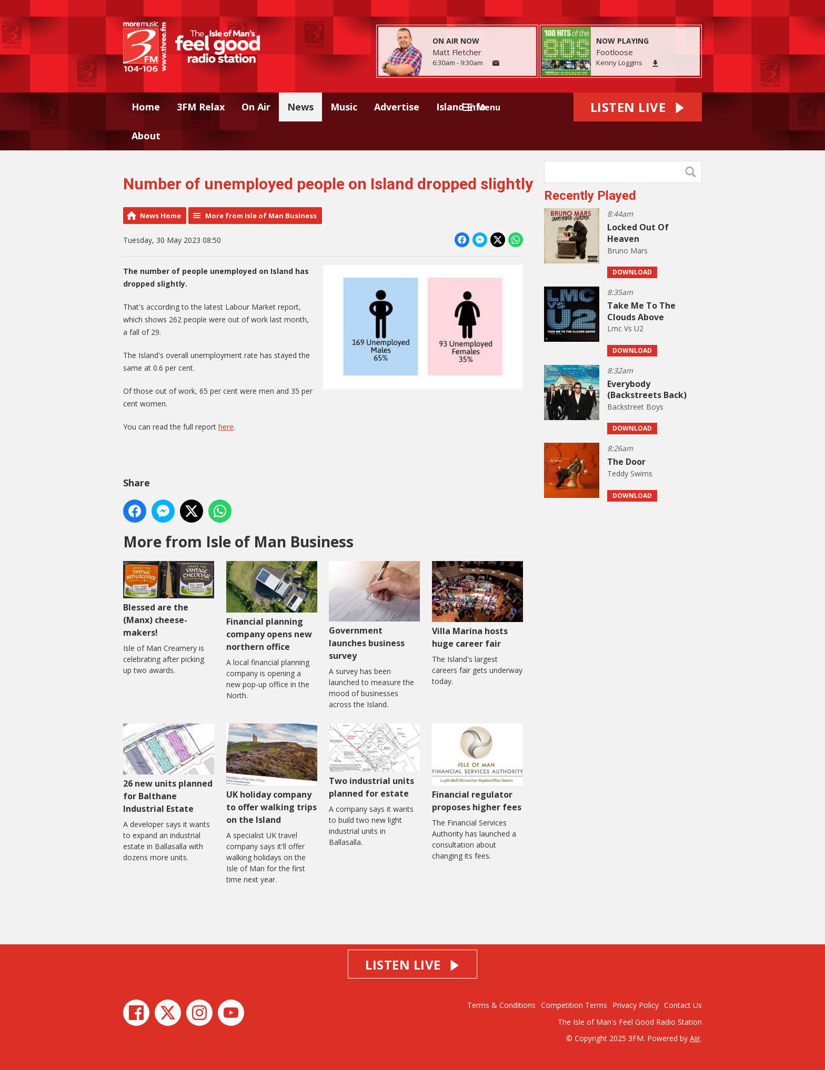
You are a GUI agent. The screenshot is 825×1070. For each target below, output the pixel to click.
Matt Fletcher (456, 52)
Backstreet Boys (635, 407)
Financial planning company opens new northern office (271, 606)
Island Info (461, 106)
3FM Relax (201, 106)
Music (343, 106)
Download (632, 272)
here (226, 427)
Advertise (396, 106)
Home (146, 106)
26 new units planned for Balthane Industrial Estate (168, 768)
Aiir (695, 1038)
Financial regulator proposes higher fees (477, 767)
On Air (256, 106)
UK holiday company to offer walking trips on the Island (271, 774)
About (146, 135)
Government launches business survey (374, 611)
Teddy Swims (629, 473)
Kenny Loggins (619, 62)
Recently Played (590, 195)
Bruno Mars (627, 251)
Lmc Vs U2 (625, 328)
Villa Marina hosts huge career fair (477, 605)
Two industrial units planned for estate (374, 761)
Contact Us (683, 1005)
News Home (160, 215)
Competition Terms (574, 1005)
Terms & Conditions (501, 1005)
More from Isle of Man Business (261, 215)
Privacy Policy (635, 1005)
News (300, 106)
